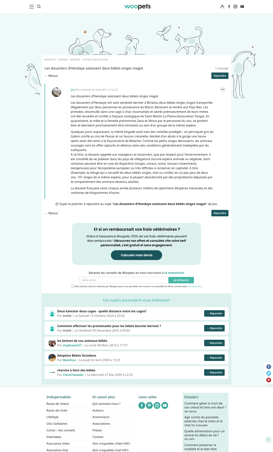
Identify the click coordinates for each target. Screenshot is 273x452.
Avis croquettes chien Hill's (111, 443)
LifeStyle (52, 417)
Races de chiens (57, 404)
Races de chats (56, 410)
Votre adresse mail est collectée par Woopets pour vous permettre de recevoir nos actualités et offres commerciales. (136, 286)
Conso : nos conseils (60, 430)
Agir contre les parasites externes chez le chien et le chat (203, 421)
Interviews (53, 437)
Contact (98, 437)
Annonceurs (101, 417)
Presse (97, 430)
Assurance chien (58, 443)
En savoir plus (195, 286)
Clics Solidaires (56, 424)
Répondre (220, 75)
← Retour (51, 76)
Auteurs (98, 410)
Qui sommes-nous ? (107, 404)
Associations (101, 424)
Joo (56, 92)
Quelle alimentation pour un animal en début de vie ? (204, 435)
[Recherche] (39, 6)
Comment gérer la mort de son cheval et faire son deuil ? (205, 407)
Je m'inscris (181, 280)
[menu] (32, 7)
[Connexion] (222, 7)
